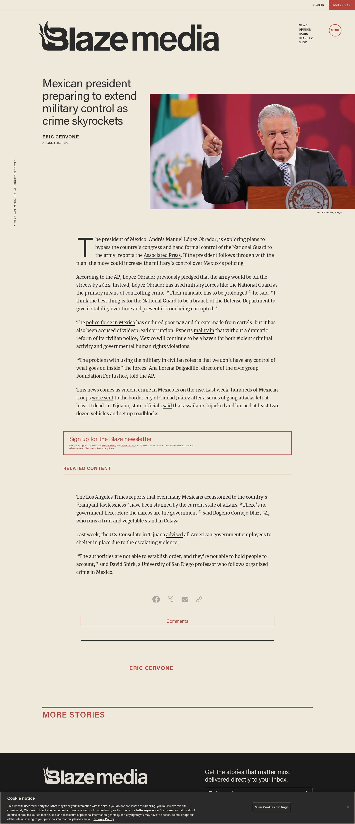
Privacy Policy (109, 446)
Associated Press (162, 255)
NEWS (303, 25)
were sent (102, 398)
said (167, 405)
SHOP (303, 42)
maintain (204, 330)
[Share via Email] (184, 599)
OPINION (305, 30)
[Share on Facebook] (156, 599)
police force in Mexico (110, 322)
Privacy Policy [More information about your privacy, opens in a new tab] (104, 819)
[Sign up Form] (254, 443)
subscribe (341, 5)
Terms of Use (127, 446)
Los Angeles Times (107, 497)
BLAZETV (306, 38)
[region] (177, 808)
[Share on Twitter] (170, 599)
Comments (177, 621)
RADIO (304, 34)
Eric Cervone (60, 137)
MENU (335, 30)
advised (174, 534)
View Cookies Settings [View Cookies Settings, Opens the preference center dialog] (271, 807)
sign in (318, 5)
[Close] (348, 807)
